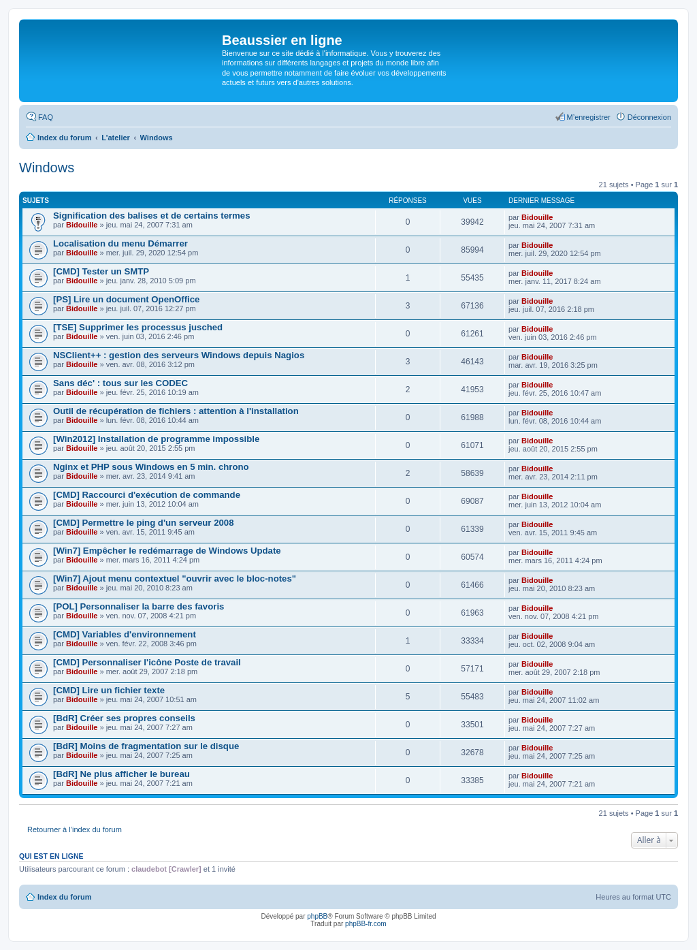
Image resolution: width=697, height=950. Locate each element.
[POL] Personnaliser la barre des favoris (138, 606)
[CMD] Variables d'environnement (124, 634)
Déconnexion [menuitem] (649, 117)
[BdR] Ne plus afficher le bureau (121, 774)
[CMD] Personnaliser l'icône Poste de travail (147, 662)
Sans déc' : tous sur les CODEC (120, 383)
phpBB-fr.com (366, 924)
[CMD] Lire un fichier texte (109, 690)
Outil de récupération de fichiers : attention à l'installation (176, 411)
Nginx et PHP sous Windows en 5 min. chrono (151, 467)
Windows (46, 167)
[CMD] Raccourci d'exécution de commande (146, 495)
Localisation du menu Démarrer (120, 243)
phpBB (317, 916)
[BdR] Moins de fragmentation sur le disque (146, 746)
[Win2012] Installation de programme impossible (156, 439)
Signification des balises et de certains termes (151, 215)
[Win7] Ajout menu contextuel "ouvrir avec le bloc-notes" (174, 578)
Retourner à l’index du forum (74, 829)
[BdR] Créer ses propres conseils (124, 718)
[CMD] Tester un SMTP (101, 271)
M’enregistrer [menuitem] (589, 117)
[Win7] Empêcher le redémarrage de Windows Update (167, 550)
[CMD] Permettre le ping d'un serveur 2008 (143, 523)
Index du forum (64, 897)
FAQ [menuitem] (45, 117)
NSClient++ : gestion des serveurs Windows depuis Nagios (178, 355)
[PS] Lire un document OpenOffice (126, 299)
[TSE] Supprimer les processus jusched (138, 327)
